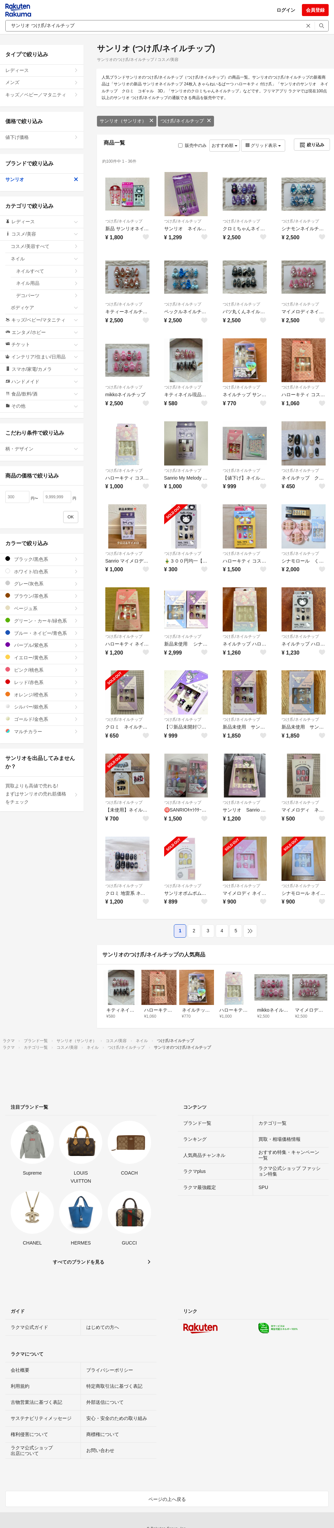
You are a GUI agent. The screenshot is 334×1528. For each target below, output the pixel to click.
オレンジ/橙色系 (41, 694)
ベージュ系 (41, 608)
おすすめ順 (224, 145)
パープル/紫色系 (41, 645)
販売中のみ (192, 145)
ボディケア (44, 307)
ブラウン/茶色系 (41, 596)
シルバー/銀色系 (41, 706)
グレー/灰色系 (41, 583)
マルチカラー (41, 731)
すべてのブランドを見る (78, 1262)
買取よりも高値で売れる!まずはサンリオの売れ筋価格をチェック (41, 793)
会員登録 (315, 10)
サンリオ (41, 179)
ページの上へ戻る (167, 1499)
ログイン (285, 10)
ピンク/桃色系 (41, 670)
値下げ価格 (41, 137)
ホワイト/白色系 (41, 571)
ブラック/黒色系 (41, 559)
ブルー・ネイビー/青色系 (41, 633)
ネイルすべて (47, 271)
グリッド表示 (263, 145)
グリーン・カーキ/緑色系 (41, 620)
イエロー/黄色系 (41, 657)
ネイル (44, 258)
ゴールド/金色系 (41, 719)
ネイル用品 (47, 283)
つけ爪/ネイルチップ (185, 120)
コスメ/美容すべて (44, 246)
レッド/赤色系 (41, 682)
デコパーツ (47, 295)
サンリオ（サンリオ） (127, 120)
